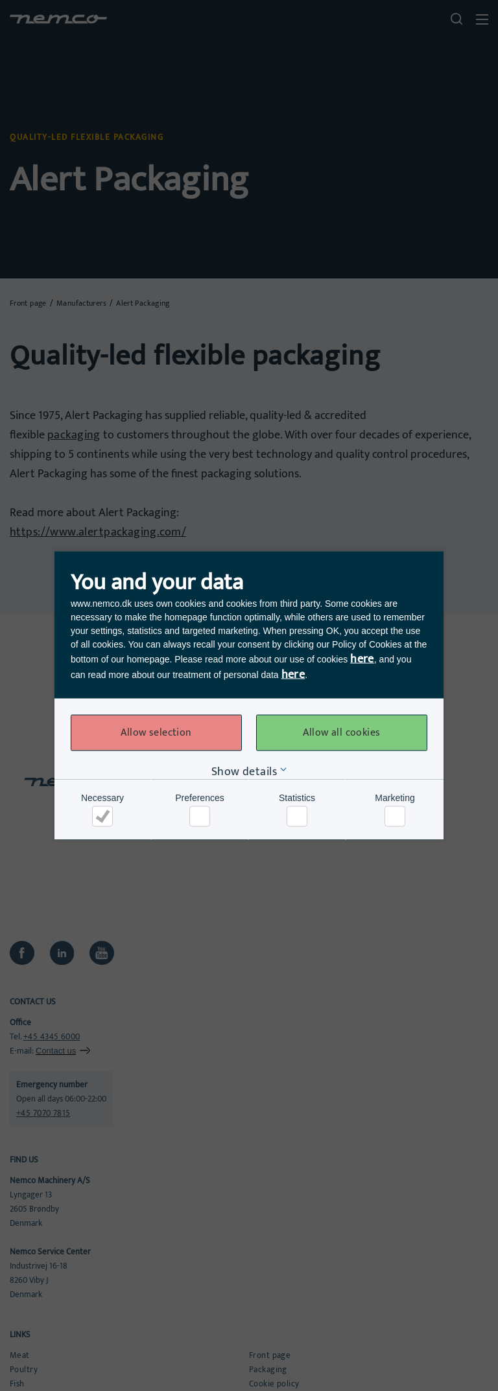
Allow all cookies (341, 732)
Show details (244, 772)
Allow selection (156, 732)
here (362, 659)
